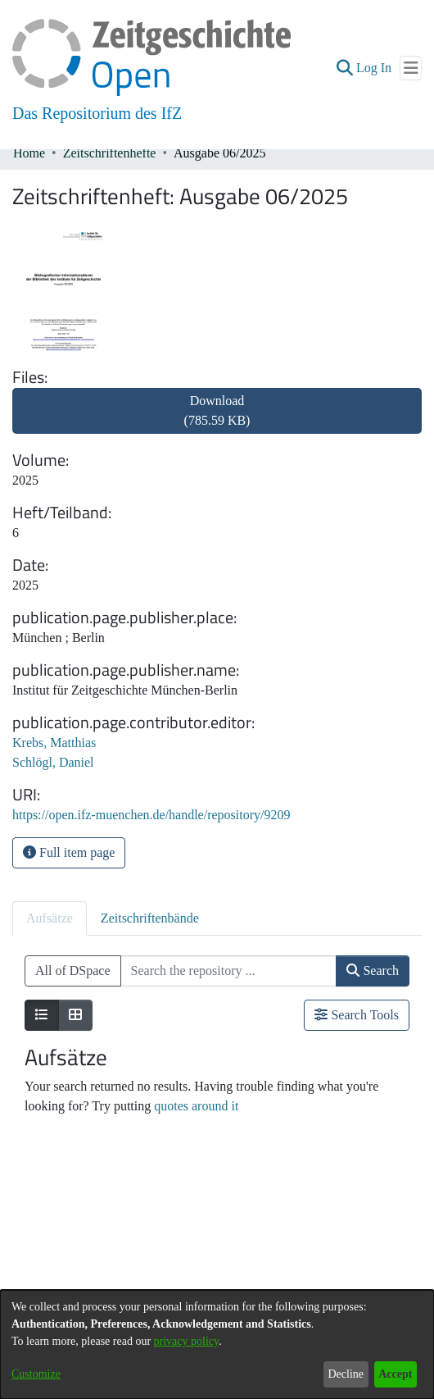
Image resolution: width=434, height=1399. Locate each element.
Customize (36, 1374)
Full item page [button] (69, 852)
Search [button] (372, 970)
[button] (344, 68)
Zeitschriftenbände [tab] (150, 918)
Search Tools (356, 1015)
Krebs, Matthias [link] (54, 743)
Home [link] (29, 153)
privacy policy (186, 1341)
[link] (217, 420)
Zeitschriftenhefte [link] (109, 153)
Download (217, 410)
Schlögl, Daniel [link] (53, 762)
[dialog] (217, 1344)
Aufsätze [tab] (49, 918)
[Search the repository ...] (228, 971)
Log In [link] (374, 68)
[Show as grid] (75, 1015)
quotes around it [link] (196, 1106)
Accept (395, 1374)
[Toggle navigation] (411, 68)
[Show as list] (42, 1015)
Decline (346, 1374)
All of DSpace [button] (73, 970)
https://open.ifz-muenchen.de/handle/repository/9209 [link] (151, 815)
